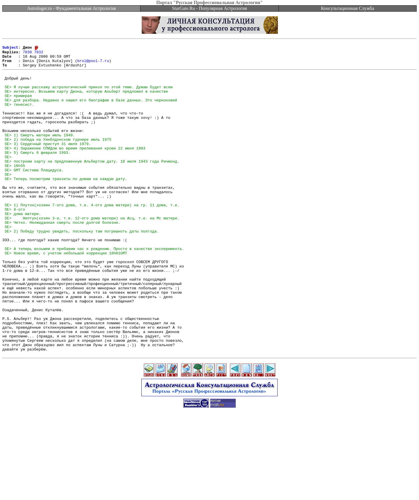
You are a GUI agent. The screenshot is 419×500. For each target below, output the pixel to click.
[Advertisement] (209, 487)
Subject (10, 49)
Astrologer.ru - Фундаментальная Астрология (71, 8)
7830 (27, 54)
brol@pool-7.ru (93, 64)
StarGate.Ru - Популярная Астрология (209, 8)
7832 (38, 54)
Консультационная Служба (347, 8)
